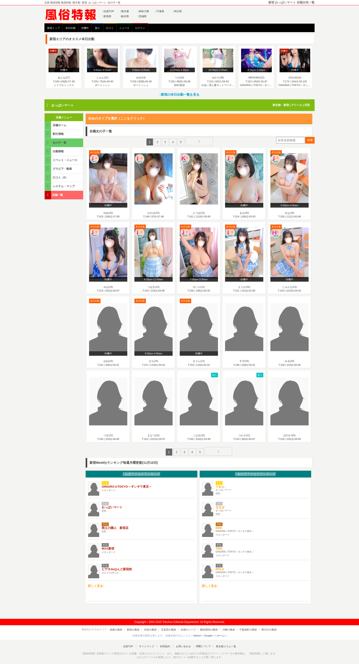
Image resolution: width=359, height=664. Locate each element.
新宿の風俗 (139, 626)
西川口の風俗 (261, 626)
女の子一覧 (55, 142)
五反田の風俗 (170, 626)
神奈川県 (143, 11)
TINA (219, 545)
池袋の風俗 (124, 626)
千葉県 (160, 11)
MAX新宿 (108, 545)
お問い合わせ (181, 643)
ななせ (220, 504)
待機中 (85, 28)
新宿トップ (53, 28)
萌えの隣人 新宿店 (115, 524)
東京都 (124, 11)
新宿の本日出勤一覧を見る (179, 94)
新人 (97, 28)
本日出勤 (70, 28)
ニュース (124, 28)
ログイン (140, 28)
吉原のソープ (188, 626)
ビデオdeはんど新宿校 (117, 566)
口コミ (110, 28)
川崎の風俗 (224, 626)
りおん (220, 483)
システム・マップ (60, 186)
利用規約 (165, 643)
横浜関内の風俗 (207, 626)
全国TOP (108, 11)
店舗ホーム (55, 125)
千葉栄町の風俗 (242, 626)
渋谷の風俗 (154, 626)
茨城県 (142, 16)
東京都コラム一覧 (222, 643)
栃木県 (124, 16)
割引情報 (54, 134)
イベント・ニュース (61, 160)
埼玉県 (177, 11)
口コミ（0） (56, 177)
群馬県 (107, 16)
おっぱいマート (62, 105)
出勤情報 (54, 151)
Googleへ (209, 632)
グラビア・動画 (58, 168)
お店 (141, 471)
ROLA (220, 566)
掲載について (200, 643)
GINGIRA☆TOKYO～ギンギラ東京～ (127, 483)
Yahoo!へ (198, 632)
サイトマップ (148, 643)
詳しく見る (96, 583)
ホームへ (221, 632)
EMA (219, 524)
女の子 (255, 471)
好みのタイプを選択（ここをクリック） (117, 118)
